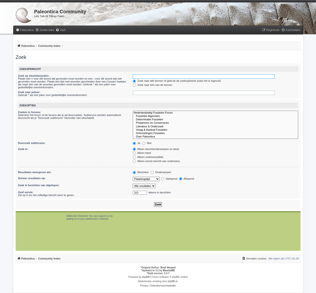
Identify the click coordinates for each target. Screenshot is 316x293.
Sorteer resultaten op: (32, 178)
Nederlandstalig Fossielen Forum (215, 113)
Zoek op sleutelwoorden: (33, 75)
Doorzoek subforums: (32, 143)
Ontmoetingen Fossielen (215, 133)
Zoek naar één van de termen (152, 84)
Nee (147, 143)
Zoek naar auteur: (29, 92)
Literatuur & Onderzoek (215, 126)
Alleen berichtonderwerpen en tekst (156, 149)
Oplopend (169, 178)
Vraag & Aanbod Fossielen (215, 130)
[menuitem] (25, 30)
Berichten (141, 172)
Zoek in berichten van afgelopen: (39, 185)
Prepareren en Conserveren (215, 123)
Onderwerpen (161, 172)
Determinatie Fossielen (215, 119)
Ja (136, 143)
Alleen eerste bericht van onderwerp (156, 161)
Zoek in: (23, 149)
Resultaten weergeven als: (34, 172)
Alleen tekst (142, 152)
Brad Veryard (168, 267)
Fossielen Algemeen (215, 116)
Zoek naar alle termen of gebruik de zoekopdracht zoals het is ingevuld (177, 80)
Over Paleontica (215, 136)
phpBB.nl (172, 281)
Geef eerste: (26, 192)
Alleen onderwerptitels (148, 157)
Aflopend (186, 178)
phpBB (145, 277)
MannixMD (169, 270)
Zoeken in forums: (29, 112)
